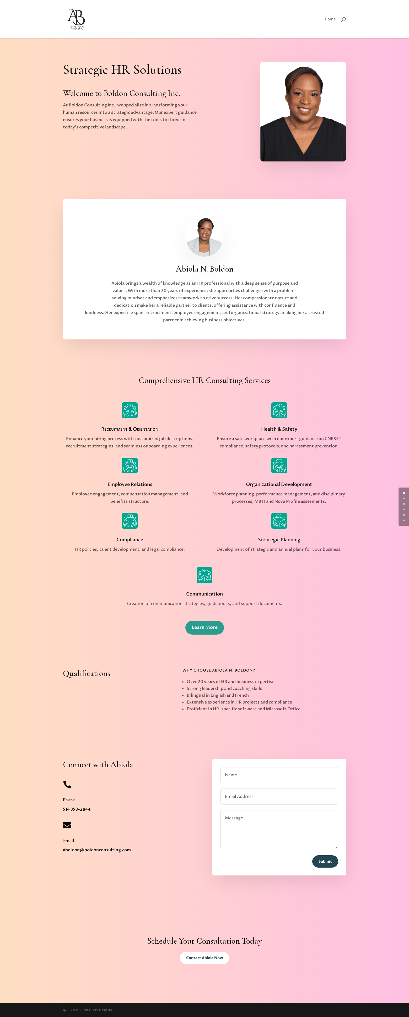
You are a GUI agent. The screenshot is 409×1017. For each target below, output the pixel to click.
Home (330, 19)
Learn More (205, 627)
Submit (325, 861)
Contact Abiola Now (204, 957)
